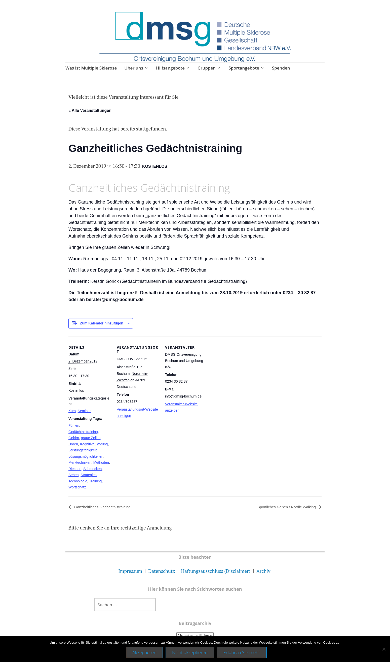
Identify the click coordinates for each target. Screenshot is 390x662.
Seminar (84, 411)
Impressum (130, 571)
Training (95, 481)
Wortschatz (77, 487)
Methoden (101, 462)
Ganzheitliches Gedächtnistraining (104, 507)
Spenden (281, 68)
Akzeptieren (144, 652)
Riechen (74, 469)
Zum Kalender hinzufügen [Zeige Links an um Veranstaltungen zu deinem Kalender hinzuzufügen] (101, 323)
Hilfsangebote (170, 68)
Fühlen (73, 425)
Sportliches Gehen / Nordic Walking (284, 507)
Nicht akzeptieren (190, 652)
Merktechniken (79, 462)
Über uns (133, 68)
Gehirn (73, 438)
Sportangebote (243, 68)
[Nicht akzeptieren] (383, 649)
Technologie (77, 481)
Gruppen (207, 68)
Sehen (73, 475)
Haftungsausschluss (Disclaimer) (215, 571)
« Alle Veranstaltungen (89, 110)
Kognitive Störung (94, 444)
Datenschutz (161, 571)
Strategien (89, 475)
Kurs (72, 411)
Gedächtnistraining (83, 432)
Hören (73, 444)
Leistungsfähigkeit (82, 450)
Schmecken (92, 469)
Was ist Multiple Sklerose (91, 68)
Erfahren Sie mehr (241, 652)
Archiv (263, 571)
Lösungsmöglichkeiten (85, 456)
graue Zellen (91, 438)
